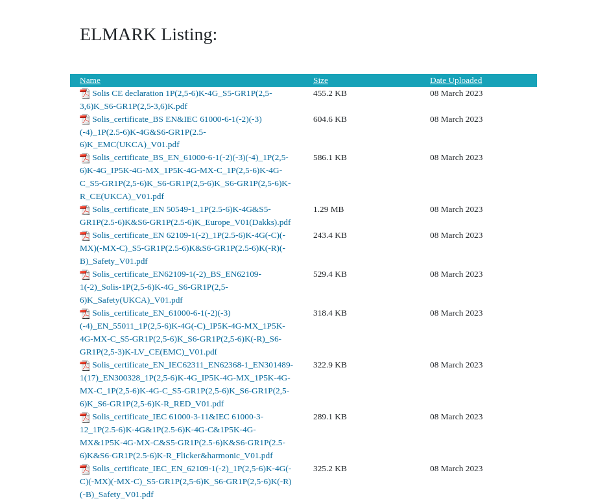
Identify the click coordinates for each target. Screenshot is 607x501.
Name (90, 80)
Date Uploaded (456, 80)
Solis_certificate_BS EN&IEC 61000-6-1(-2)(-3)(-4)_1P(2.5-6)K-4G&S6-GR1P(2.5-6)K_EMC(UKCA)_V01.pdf (171, 132)
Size (320, 80)
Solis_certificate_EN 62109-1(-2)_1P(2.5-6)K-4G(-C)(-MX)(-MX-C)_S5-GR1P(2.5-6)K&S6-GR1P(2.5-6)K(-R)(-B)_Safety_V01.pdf (182, 248)
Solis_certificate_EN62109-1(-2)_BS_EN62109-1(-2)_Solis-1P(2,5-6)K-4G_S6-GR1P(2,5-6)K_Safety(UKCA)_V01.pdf (170, 287)
